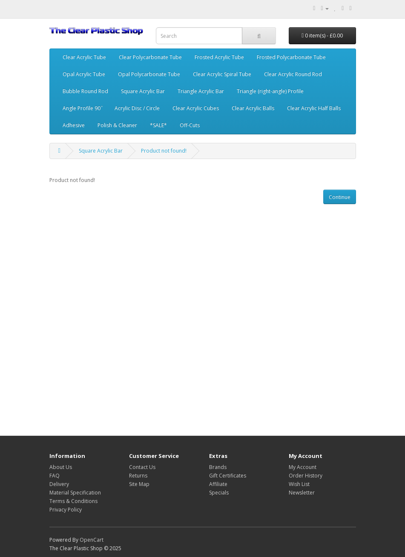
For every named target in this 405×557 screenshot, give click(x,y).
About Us (60, 467)
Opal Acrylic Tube (84, 74)
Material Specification (75, 492)
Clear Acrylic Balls (253, 108)
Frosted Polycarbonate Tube (291, 57)
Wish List (299, 484)
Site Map (139, 484)
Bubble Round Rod (85, 91)
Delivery (59, 484)
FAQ (54, 475)
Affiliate (218, 484)
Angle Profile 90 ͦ (82, 108)
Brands (218, 467)
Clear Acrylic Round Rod (293, 74)
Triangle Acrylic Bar (201, 91)
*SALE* (158, 125)
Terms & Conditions (73, 501)
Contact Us (142, 467)
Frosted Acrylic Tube (219, 57)
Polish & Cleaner (117, 125)
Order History (305, 475)
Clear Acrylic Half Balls (314, 108)
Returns (138, 475)
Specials (219, 492)
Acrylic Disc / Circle (137, 108)
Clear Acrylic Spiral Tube (222, 74)
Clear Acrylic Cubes (195, 108)
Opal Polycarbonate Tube (149, 74)
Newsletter (302, 492)
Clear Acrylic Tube (84, 57)
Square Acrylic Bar (143, 91)
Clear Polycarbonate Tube (150, 57)
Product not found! (164, 150)
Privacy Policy (65, 509)
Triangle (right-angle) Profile (270, 91)
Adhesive (74, 125)
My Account (302, 467)
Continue (339, 197)
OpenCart (91, 539)
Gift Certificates (227, 475)
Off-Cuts (190, 125)
